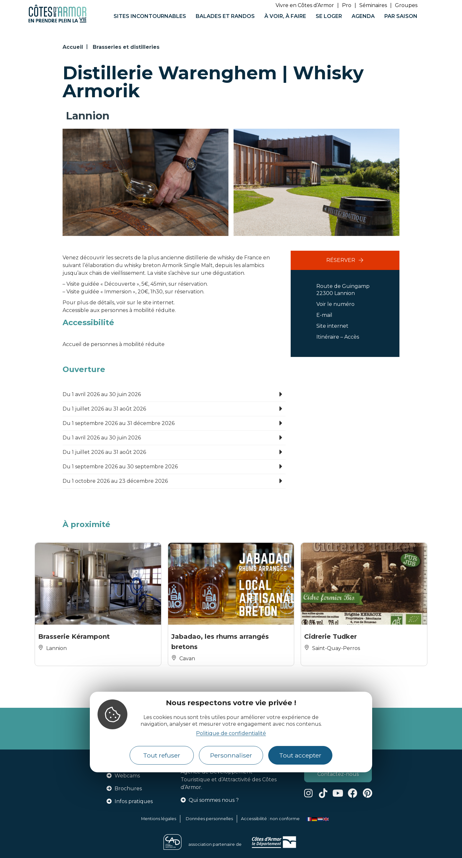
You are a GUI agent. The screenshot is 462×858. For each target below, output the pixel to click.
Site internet (332, 326)
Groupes (406, 5)
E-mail (324, 315)
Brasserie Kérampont (74, 636)
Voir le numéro (335, 304)
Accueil (73, 47)
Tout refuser (161, 755)
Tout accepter (300, 755)
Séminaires (373, 5)
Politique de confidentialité (231, 733)
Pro (346, 5)
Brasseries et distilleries (126, 47)
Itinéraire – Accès (337, 337)
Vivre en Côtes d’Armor (305, 5)
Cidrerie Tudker (330, 636)
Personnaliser (231, 755)
